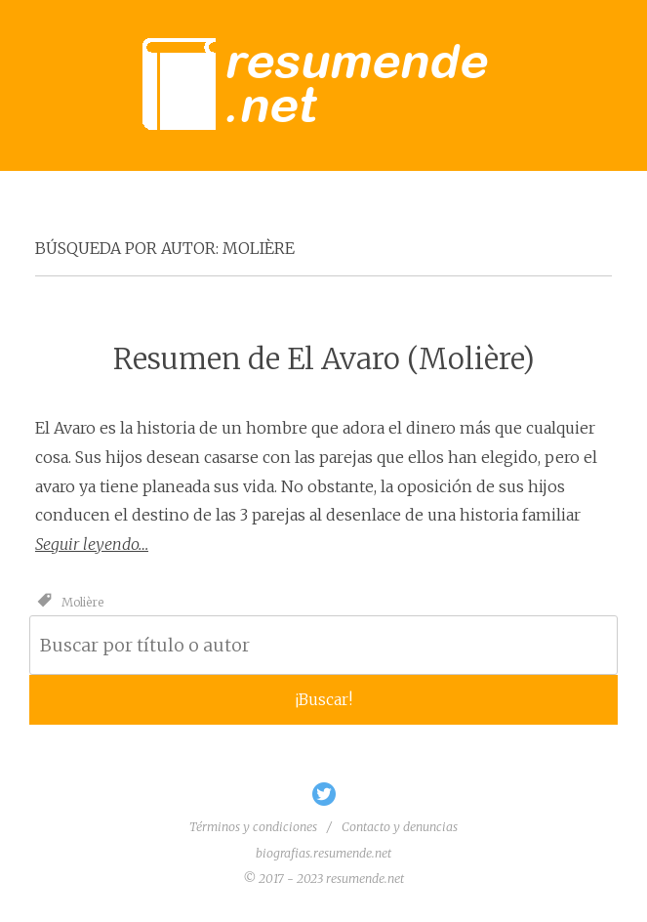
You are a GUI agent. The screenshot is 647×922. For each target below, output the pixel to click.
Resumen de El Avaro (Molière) (324, 359)
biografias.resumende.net (323, 853)
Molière (82, 601)
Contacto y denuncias (400, 826)
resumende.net (365, 878)
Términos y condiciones (253, 826)
